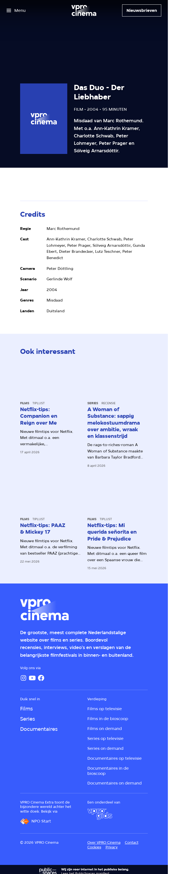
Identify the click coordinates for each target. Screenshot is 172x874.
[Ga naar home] (83, 10)
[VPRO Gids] (99, 814)
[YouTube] (32, 678)
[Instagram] (23, 678)
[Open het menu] (16, 10)
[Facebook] (41, 678)
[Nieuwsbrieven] (141, 10)
